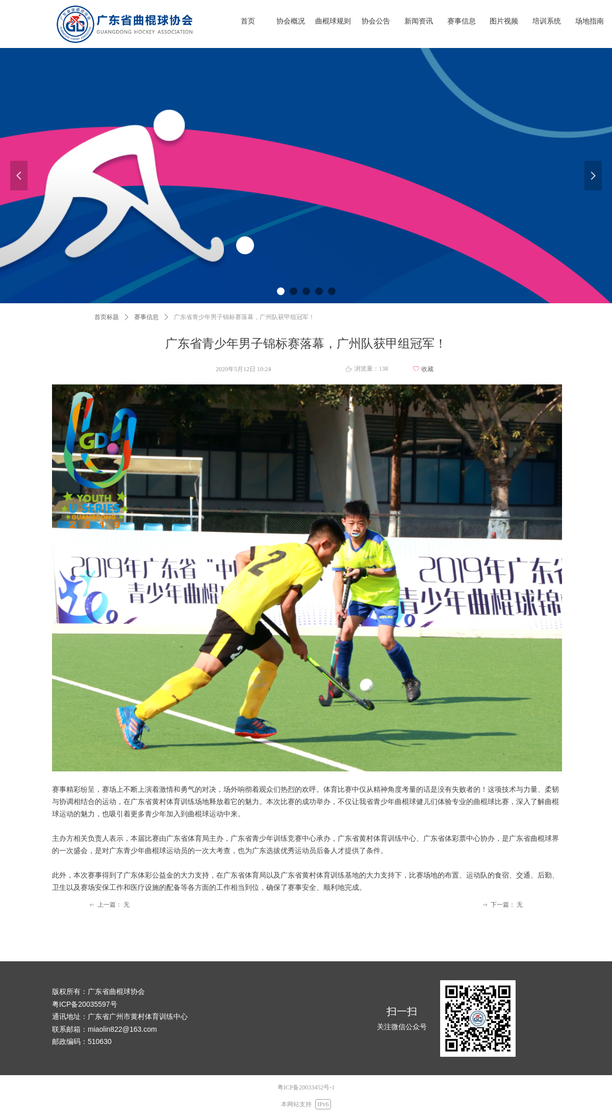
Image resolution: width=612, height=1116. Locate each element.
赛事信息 (146, 317)
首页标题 (106, 317)
